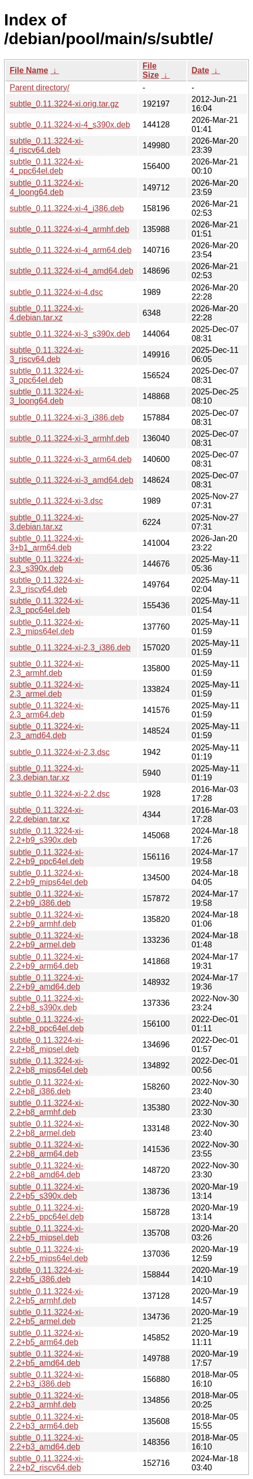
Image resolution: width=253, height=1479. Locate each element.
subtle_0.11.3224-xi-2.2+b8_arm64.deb (46, 1149)
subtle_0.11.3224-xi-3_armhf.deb (69, 438)
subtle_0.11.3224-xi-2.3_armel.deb (46, 689)
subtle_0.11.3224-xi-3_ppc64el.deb (46, 375)
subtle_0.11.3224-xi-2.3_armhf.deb (46, 668)
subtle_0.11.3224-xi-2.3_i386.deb (70, 647)
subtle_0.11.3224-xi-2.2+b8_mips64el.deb (49, 1065)
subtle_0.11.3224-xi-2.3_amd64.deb (46, 731)
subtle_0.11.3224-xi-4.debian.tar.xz (46, 313)
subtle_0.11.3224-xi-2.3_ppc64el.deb (46, 605)
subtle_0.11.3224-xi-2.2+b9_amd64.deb (46, 982)
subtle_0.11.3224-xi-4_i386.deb (67, 208)
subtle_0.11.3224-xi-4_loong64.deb (46, 187)
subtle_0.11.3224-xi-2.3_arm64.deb (46, 710)
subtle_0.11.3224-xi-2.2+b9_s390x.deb (46, 835)
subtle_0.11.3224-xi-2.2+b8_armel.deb (46, 1128)
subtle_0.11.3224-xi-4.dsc (56, 292)
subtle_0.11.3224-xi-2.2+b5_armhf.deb (46, 1296)
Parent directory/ (39, 87)
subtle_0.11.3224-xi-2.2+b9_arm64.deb (46, 961)
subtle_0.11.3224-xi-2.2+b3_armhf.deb (46, 1400)
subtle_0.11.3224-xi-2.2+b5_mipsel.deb (46, 1233)
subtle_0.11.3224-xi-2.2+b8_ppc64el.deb (46, 1024)
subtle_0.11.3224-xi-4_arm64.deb (70, 250)
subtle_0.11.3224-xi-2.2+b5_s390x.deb (46, 1191)
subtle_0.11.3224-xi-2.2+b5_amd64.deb (46, 1358)
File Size (151, 70)
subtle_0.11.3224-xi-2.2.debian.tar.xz (46, 815)
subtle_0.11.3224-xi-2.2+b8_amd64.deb (46, 1170)
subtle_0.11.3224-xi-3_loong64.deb (46, 396)
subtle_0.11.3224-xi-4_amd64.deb (71, 271)
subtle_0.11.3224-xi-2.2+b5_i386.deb (46, 1275)
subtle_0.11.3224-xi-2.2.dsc (60, 794)
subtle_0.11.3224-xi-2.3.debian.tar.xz (46, 773)
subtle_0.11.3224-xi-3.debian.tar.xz (46, 522)
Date (200, 70)
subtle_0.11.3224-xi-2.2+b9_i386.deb (46, 898)
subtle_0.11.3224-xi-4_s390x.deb (70, 124)
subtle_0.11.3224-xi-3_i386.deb (67, 417)
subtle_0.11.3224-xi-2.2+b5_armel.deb (46, 1317)
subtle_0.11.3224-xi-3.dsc (56, 501)
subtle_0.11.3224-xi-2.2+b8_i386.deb (46, 1087)
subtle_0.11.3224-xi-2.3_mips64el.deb (46, 627)
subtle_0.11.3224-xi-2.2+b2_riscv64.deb (46, 1463)
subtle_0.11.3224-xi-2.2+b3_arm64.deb (46, 1421)
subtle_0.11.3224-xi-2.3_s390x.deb (46, 564)
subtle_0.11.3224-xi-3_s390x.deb (70, 334)
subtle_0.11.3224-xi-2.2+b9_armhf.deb (46, 919)
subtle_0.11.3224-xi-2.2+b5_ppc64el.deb (46, 1212)
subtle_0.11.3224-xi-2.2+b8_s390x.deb (46, 1003)
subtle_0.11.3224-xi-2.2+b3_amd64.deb (46, 1442)
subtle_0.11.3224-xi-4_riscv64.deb (46, 145)
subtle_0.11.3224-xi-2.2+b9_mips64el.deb (49, 877)
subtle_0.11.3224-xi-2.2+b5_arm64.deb (46, 1337)
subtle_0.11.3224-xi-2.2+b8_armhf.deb (46, 1107)
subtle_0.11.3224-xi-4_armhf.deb (69, 229)
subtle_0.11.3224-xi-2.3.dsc (60, 752)
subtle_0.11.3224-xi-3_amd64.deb (71, 480)
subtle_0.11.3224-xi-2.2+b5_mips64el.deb (49, 1254)
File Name (29, 70)
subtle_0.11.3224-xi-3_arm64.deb (70, 459)
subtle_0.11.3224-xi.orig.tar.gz (64, 104)
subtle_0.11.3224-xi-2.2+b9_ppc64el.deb (46, 857)
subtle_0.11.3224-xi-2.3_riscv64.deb (46, 585)
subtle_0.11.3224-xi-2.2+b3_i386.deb (46, 1379)
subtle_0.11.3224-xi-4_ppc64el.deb (46, 166)
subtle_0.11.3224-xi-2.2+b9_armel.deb (46, 940)
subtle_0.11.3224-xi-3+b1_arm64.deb (46, 543)
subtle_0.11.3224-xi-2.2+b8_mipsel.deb (46, 1045)
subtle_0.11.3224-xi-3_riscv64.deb (46, 355)
